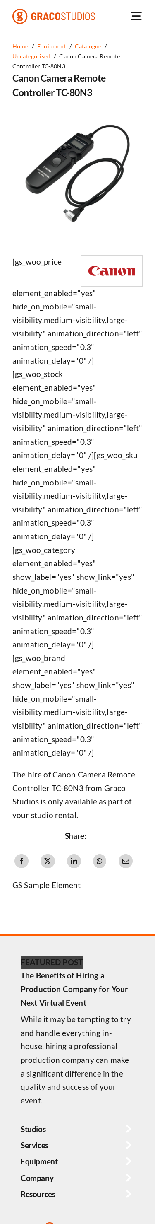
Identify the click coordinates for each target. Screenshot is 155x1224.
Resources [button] (38, 1194)
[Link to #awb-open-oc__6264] (136, 16)
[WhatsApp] (99, 861)
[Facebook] (21, 861)
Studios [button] (33, 1129)
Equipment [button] (39, 1161)
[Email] (126, 861)
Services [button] (34, 1145)
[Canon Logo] (111, 259)
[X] (47, 861)
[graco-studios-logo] (53, 12)
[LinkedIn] (74, 861)
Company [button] (37, 1178)
